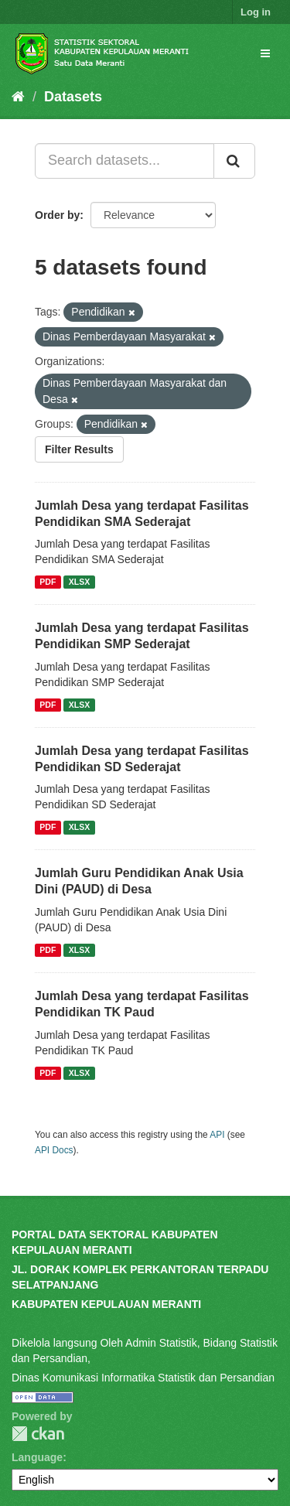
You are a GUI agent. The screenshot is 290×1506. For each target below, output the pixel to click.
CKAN (38, 1434)
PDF (47, 581)
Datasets (73, 96)
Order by (57, 215)
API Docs (54, 1150)
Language (37, 1457)
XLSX (79, 581)
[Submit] (234, 161)
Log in (256, 12)
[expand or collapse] (265, 53)
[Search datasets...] (124, 161)
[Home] (18, 96)
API (217, 1134)
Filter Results (79, 449)
